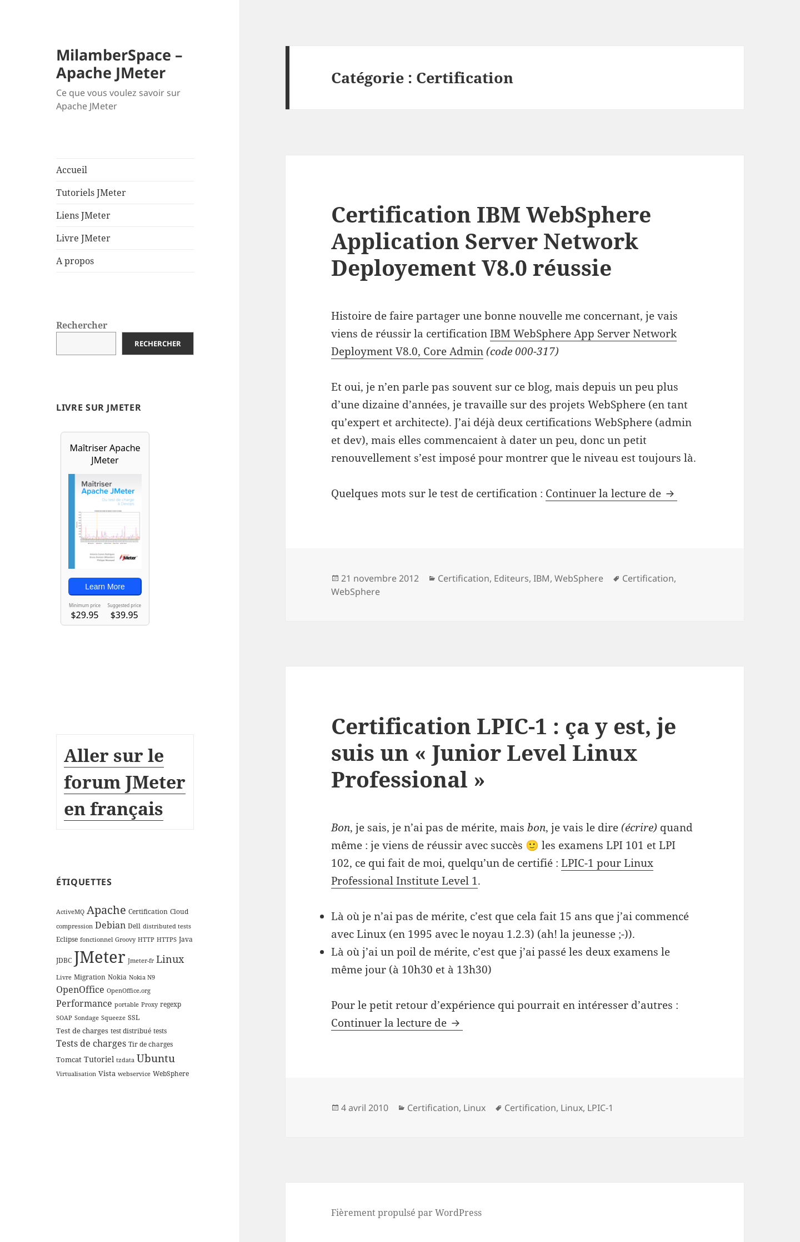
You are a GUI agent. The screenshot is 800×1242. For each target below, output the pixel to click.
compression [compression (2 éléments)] (74, 926)
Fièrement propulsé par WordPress (406, 1212)
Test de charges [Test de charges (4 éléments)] (82, 1031)
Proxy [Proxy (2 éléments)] (149, 1004)
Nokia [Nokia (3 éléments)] (117, 977)
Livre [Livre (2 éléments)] (64, 977)
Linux (474, 1108)
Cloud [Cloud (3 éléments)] (179, 911)
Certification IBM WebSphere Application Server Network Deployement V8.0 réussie (491, 240)
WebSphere (578, 578)
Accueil (71, 170)
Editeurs (511, 578)
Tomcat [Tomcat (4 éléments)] (69, 1059)
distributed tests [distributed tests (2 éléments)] (167, 926)
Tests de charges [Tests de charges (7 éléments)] (91, 1043)
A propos (75, 261)
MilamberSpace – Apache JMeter (119, 63)
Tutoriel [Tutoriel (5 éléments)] (99, 1059)
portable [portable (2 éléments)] (126, 1004)
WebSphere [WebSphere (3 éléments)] (171, 1073)
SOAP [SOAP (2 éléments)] (64, 1018)
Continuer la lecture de (611, 493)
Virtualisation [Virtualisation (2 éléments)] (76, 1074)
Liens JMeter (83, 215)
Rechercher (81, 325)
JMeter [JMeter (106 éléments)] (100, 957)
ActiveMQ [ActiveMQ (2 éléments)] (70, 912)
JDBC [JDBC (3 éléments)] (64, 960)
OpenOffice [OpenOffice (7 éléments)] (80, 989)
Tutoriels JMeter (91, 192)
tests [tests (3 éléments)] (160, 1031)
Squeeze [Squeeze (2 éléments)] (113, 1018)
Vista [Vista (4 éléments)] (107, 1073)
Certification (463, 578)
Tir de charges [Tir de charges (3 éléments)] (150, 1044)
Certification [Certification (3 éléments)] (148, 911)
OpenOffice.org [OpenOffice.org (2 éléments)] (129, 990)
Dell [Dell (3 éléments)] (134, 926)
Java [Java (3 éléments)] (186, 939)
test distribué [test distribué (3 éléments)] (131, 1031)
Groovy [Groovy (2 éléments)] (125, 939)
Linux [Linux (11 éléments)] (170, 959)
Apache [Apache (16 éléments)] (106, 909)
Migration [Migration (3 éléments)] (90, 977)
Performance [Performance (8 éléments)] (84, 1003)
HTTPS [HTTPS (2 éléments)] (167, 939)
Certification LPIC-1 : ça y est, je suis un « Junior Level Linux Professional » (503, 752)
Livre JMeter (83, 238)
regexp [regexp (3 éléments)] (170, 1004)
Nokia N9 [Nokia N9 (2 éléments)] (142, 977)
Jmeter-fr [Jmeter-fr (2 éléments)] (141, 961)
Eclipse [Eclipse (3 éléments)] (67, 939)
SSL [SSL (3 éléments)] (133, 1017)
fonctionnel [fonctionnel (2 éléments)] (96, 939)
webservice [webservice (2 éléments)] (134, 1074)
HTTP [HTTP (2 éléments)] (146, 939)
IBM (541, 578)
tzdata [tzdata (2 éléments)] (125, 1060)
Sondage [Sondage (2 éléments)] (86, 1018)
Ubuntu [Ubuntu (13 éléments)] (156, 1058)
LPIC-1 (600, 1108)
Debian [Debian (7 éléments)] (110, 925)
